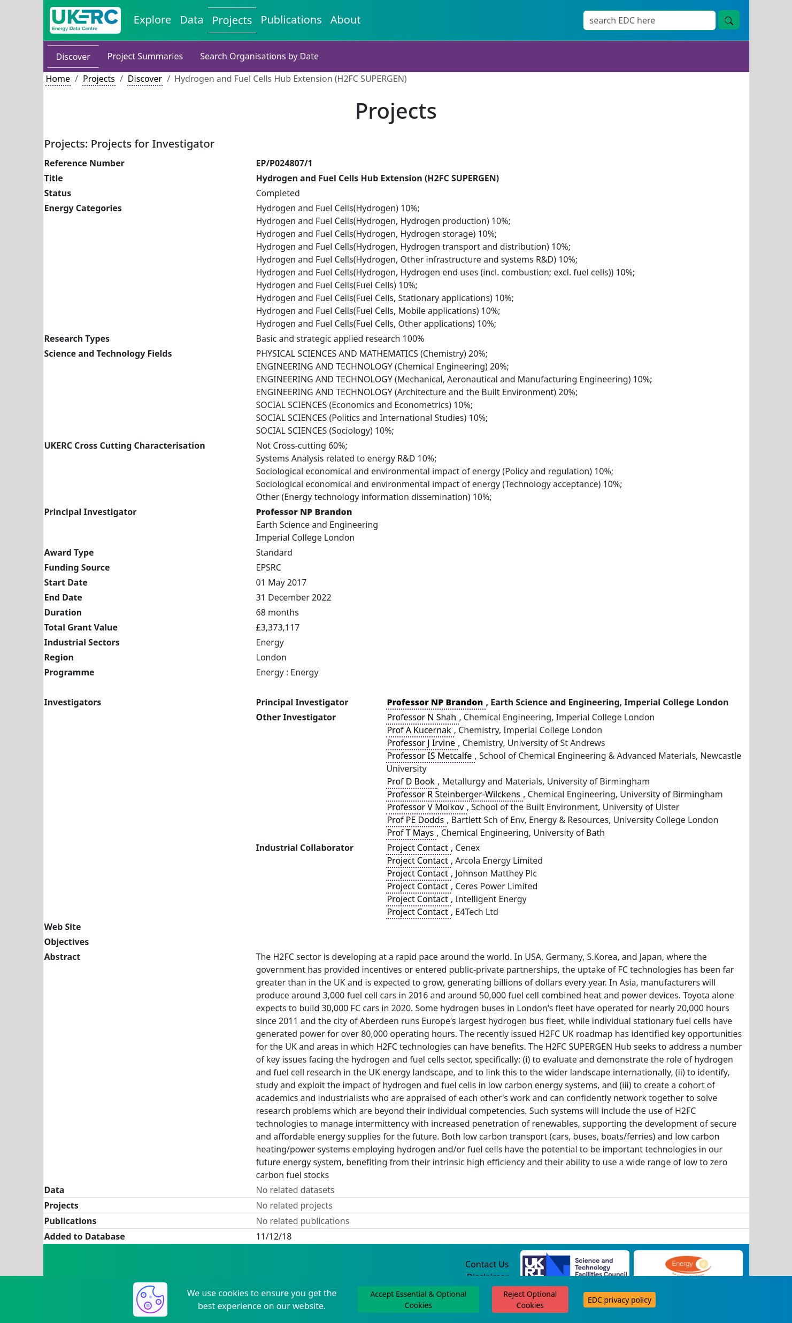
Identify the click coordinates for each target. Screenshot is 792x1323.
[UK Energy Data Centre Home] (85, 20)
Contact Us (487, 1264)
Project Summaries (145, 56)
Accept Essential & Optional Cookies (418, 1299)
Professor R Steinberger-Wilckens (454, 794)
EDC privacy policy (619, 1300)
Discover (73, 57)
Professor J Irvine (422, 743)
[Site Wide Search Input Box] (649, 20)
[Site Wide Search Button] (729, 19)
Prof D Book (412, 781)
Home (58, 78)
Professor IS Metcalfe (430, 756)
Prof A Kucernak (420, 730)
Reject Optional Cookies (530, 1299)
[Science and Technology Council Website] (574, 1265)
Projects (99, 78)
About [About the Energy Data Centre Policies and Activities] (345, 19)
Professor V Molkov (426, 807)
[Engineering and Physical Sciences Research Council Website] (688, 1265)
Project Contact (418, 847)
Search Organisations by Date (259, 56)
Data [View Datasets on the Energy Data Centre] (191, 19)
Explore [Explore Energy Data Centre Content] (152, 19)
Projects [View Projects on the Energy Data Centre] (232, 20)
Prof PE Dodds (416, 820)
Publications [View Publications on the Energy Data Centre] (290, 19)
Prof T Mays (411, 833)
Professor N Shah (422, 717)
